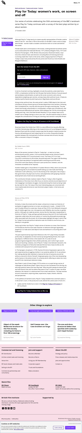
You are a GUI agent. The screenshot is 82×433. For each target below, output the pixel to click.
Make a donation (34, 371)
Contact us (58, 364)
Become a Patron (34, 357)
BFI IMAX (58, 385)
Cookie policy (15, 418)
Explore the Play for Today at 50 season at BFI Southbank (38, 121)
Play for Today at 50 (6, 44)
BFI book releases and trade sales (12, 364)
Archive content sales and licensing (12, 357)
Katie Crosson (8, 38)
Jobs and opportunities (62, 360)
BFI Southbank (34, 385)
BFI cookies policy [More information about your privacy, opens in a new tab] (19, 429)
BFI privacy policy (6, 418)
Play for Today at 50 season (51, 284)
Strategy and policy (61, 354)
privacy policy (25, 84)
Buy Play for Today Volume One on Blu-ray (32, 291)
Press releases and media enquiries (66, 357)
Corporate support (34, 364)
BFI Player (5, 385)
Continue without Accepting (74, 423)
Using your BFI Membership (37, 360)
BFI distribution (6, 354)
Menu (77, 3)
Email (29, 76)
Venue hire (5, 360)
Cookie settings (58, 427)
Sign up (45, 77)
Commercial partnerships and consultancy (11, 372)
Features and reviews (31, 8)
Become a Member (34, 354)
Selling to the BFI (7, 367)
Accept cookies (70, 427)
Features (40, 8)
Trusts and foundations (36, 367)
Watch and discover (20, 8)
